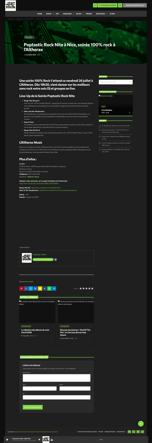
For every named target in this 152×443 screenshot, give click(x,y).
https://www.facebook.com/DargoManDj (45, 188)
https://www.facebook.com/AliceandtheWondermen (58, 190)
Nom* (24, 384)
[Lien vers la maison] (10, 5)
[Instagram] (138, 431)
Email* (61, 384)
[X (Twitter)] (134, 431)
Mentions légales (30, 431)
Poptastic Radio (39, 254)
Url (24, 393)
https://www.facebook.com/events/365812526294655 (38, 183)
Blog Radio (29, 37)
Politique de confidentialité (49, 431)
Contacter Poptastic (135, 5)
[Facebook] (142, 431)
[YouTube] (129, 431)
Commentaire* (27, 372)
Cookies (38, 431)
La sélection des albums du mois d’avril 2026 (115, 125)
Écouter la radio (107, 5)
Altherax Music (33, 177)
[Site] (55, 259)
